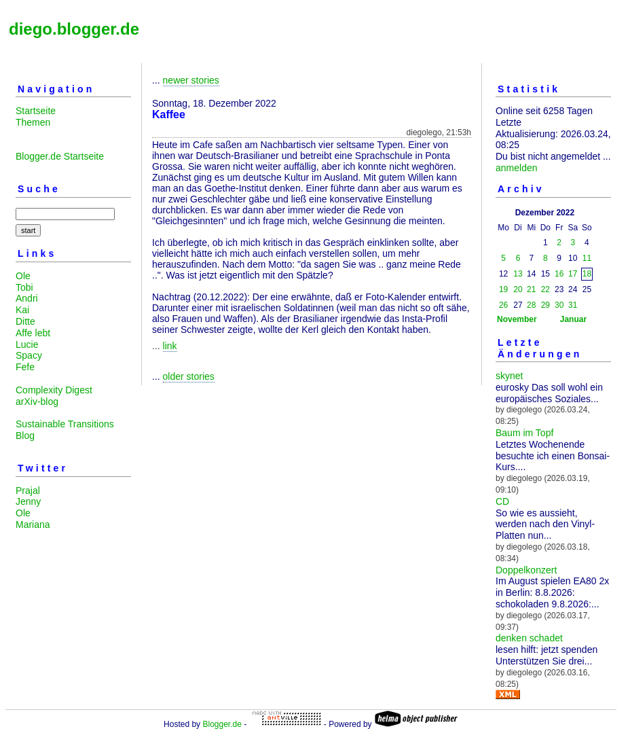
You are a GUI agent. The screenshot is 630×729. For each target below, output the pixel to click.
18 (586, 274)
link (170, 345)
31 (572, 305)
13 (517, 274)
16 (559, 274)
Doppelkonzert (526, 570)
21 (531, 289)
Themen (33, 122)
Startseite (36, 110)
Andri (27, 298)
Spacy (29, 355)
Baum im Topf (524, 432)
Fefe (25, 366)
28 (531, 305)
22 (545, 289)
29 (545, 305)
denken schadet (529, 638)
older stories (189, 376)
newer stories (191, 80)
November (517, 319)
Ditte (25, 321)
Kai (22, 309)
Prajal (28, 490)
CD (502, 501)
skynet (509, 375)
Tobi (24, 287)
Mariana (33, 524)
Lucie (27, 344)
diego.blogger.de (74, 29)
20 (517, 289)
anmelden (517, 167)
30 (559, 305)
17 (572, 274)
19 (503, 289)
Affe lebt (33, 332)
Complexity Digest (54, 390)
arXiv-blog (37, 401)
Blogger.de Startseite (60, 156)
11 (586, 258)
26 (503, 305)
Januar (573, 319)
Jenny (28, 501)
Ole (23, 275)
